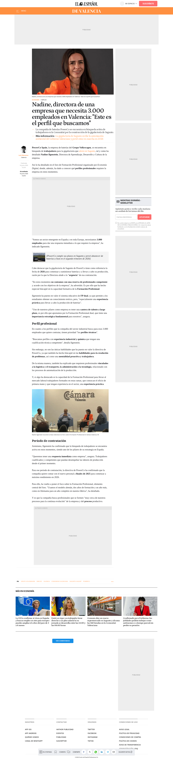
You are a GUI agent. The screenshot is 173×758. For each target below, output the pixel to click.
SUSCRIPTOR (61, 741)
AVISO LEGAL (124, 729)
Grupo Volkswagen (28, 581)
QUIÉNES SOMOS (32, 737)
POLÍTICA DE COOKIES (128, 741)
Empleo (39, 581)
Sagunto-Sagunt (75, 581)
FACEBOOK (92, 733)
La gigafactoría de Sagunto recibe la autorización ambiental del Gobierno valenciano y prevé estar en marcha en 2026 (70, 137)
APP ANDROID (30, 733)
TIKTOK (91, 741)
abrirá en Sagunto (87, 151)
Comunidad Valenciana (59, 581)
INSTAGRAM (92, 737)
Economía (35, 100)
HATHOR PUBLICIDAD (64, 729)
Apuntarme (144, 217)
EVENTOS (60, 733)
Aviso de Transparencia (130, 745)
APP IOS (28, 729)
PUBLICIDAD (61, 737)
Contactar (61, 722)
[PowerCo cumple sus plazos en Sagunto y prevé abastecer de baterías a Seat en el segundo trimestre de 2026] (74, 257)
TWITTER (91, 729)
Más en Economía (25, 591)
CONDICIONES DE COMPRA (130, 737)
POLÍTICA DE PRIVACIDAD (129, 733)
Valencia (47, 581)
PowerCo (86, 581)
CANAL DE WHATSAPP (34, 741)
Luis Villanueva (23, 155)
